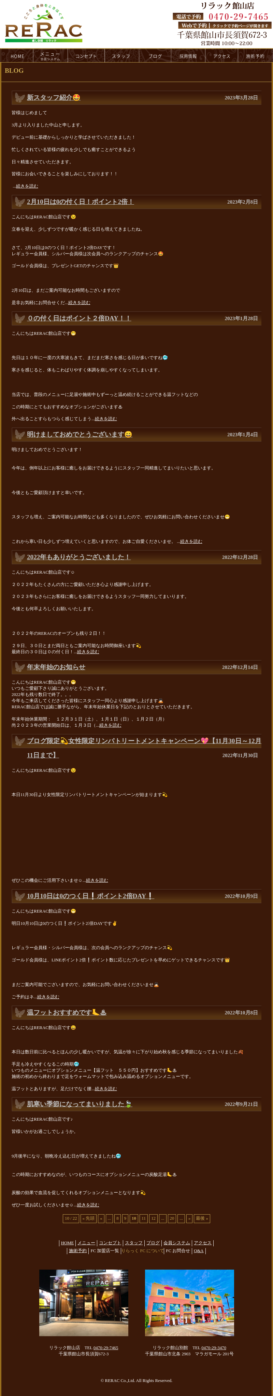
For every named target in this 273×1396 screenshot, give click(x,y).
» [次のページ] (189, 1218)
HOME (16, 55)
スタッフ (134, 1243)
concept (86, 55)
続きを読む (27, 186)
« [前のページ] (101, 1218)
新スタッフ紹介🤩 (54, 97)
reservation (255, 55)
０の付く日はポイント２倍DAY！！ (79, 318)
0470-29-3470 (213, 1347)
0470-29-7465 (106, 1347)
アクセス (203, 1243)
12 (153, 1218)
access (221, 55)
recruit (188, 55)
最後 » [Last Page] (202, 1218)
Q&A (198, 1250)
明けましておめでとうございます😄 (79, 434)
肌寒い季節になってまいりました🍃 (79, 1104)
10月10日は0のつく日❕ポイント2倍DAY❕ (90, 896)
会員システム (176, 1243)
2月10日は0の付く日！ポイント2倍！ (80, 201)
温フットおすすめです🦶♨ (66, 1012)
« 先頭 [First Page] (89, 1218)
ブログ (153, 1243)
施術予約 (78, 1250)
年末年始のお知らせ (56, 667)
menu (50, 55)
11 (144, 1218)
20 (172, 1218)
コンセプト (110, 1243)
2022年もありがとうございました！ (79, 557)
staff (122, 55)
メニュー (86, 1243)
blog (155, 55)
